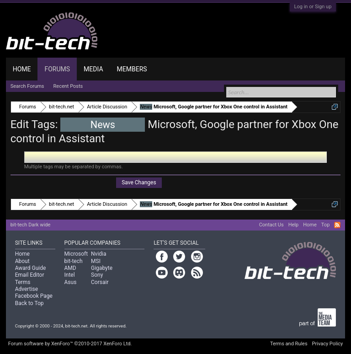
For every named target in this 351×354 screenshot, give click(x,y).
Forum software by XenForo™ (70, 344)
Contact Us (271, 225)
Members (132, 69)
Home (22, 69)
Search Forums (27, 86)
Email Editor (29, 275)
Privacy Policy (327, 344)
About (22, 261)
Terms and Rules (289, 344)
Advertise (26, 289)
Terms (23, 282)
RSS (337, 225)
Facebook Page (34, 296)
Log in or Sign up (313, 7)
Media (93, 69)
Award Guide (30, 268)
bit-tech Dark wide (31, 225)
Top (325, 225)
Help (293, 225)
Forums (57, 69)
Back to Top (29, 303)
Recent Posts (68, 86)
